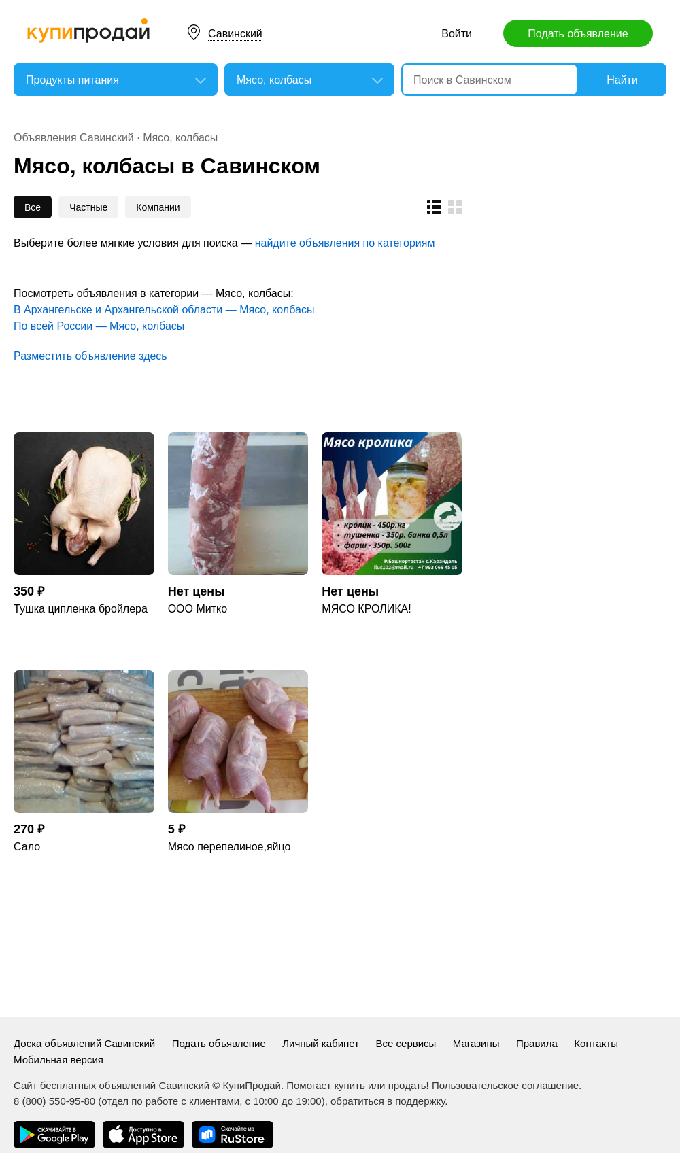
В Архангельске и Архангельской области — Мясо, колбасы (164, 309)
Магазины (476, 1043)
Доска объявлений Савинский (84, 1043)
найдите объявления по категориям (345, 243)
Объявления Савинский (74, 137)
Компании (158, 207)
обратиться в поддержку (387, 1101)
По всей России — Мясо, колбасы (99, 326)
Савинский (235, 33)
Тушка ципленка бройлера (81, 609)
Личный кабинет (320, 1043)
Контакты (596, 1043)
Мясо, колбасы (180, 137)
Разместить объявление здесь (90, 356)
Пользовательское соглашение (505, 1085)
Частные (88, 207)
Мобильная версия (58, 1059)
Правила (537, 1043)
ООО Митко (197, 609)
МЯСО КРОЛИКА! (366, 609)
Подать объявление (578, 33)
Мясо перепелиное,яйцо (229, 847)
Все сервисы (406, 1043)
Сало (27, 847)
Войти (456, 33)
